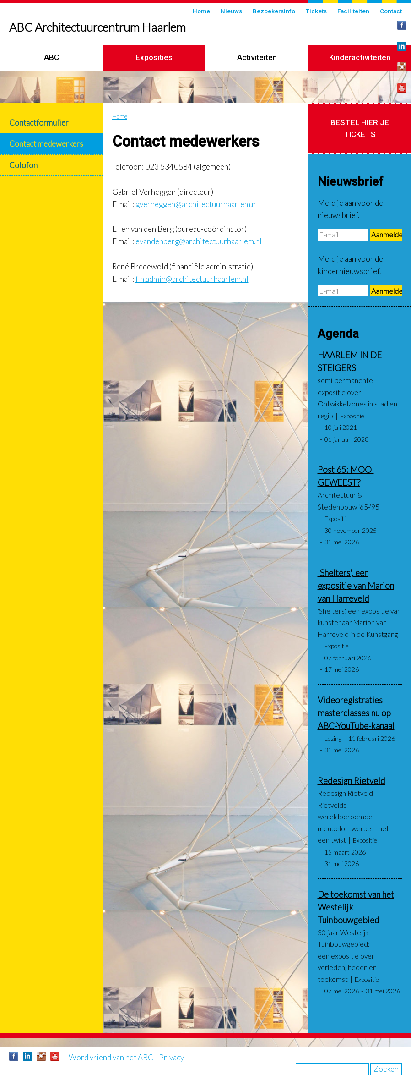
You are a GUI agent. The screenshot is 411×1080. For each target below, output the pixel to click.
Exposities (154, 57)
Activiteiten (257, 57)
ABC (51, 57)
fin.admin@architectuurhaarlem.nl (192, 279)
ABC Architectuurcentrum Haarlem (97, 27)
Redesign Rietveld (351, 781)
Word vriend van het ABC (111, 1057)
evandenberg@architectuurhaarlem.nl (198, 241)
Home (201, 11)
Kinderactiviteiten (359, 57)
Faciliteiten (353, 11)
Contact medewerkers (46, 143)
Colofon (23, 165)
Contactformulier (39, 122)
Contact (391, 11)
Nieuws (231, 11)
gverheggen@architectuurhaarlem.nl (196, 204)
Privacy (171, 1057)
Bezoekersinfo (274, 11)
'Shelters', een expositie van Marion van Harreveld (356, 585)
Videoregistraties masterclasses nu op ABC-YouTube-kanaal (356, 713)
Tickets (316, 11)
